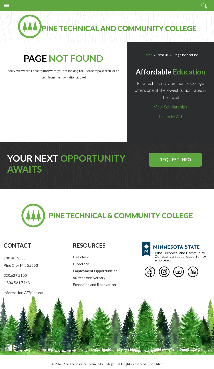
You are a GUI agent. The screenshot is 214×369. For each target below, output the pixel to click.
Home (148, 55)
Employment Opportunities (95, 271)
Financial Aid (170, 116)
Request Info (175, 159)
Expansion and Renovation (94, 284)
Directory (81, 264)
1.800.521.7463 (17, 282)
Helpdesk (81, 257)
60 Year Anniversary (89, 277)
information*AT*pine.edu (24, 292)
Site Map (156, 364)
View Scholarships (170, 106)
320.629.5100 (15, 275)
